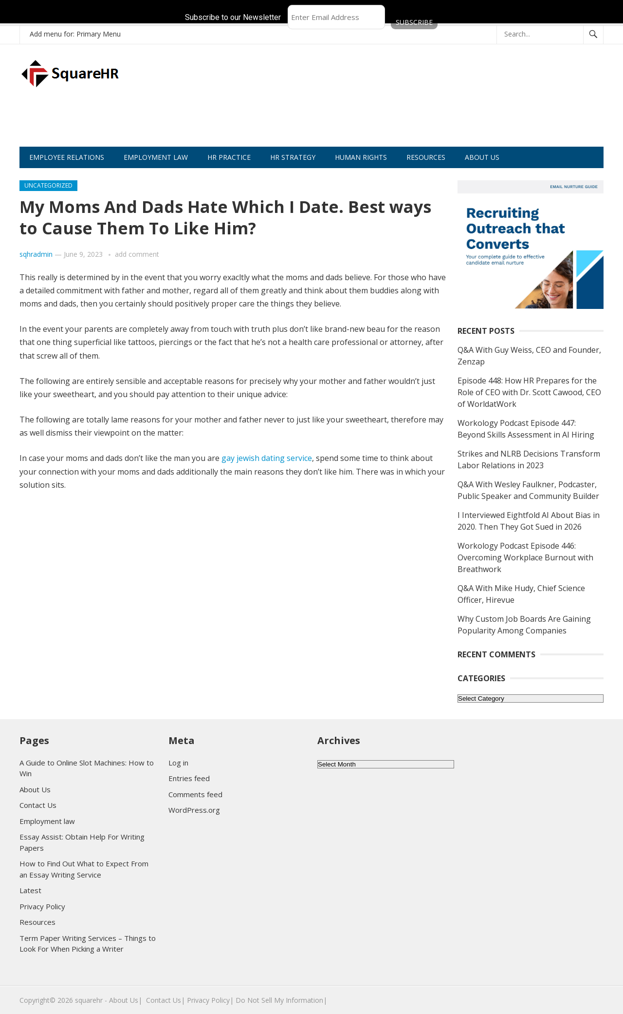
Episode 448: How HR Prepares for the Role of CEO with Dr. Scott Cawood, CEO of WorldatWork (529, 392)
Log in (178, 762)
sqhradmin (36, 254)
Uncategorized (48, 185)
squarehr (89, 1000)
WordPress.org (194, 810)
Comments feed (195, 794)
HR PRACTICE (229, 157)
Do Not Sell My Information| (281, 1000)
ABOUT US (482, 157)
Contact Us (37, 805)
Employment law (47, 821)
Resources (37, 922)
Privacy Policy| (210, 1000)
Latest (30, 890)
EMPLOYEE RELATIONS (66, 157)
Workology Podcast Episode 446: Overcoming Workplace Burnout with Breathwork (525, 557)
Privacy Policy (42, 906)
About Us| (125, 1000)
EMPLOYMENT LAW (156, 157)
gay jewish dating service (266, 458)
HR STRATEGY (292, 157)
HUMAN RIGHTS (361, 157)
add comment (137, 254)
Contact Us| (165, 1000)
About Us (35, 789)
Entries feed (189, 778)
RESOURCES (425, 157)
